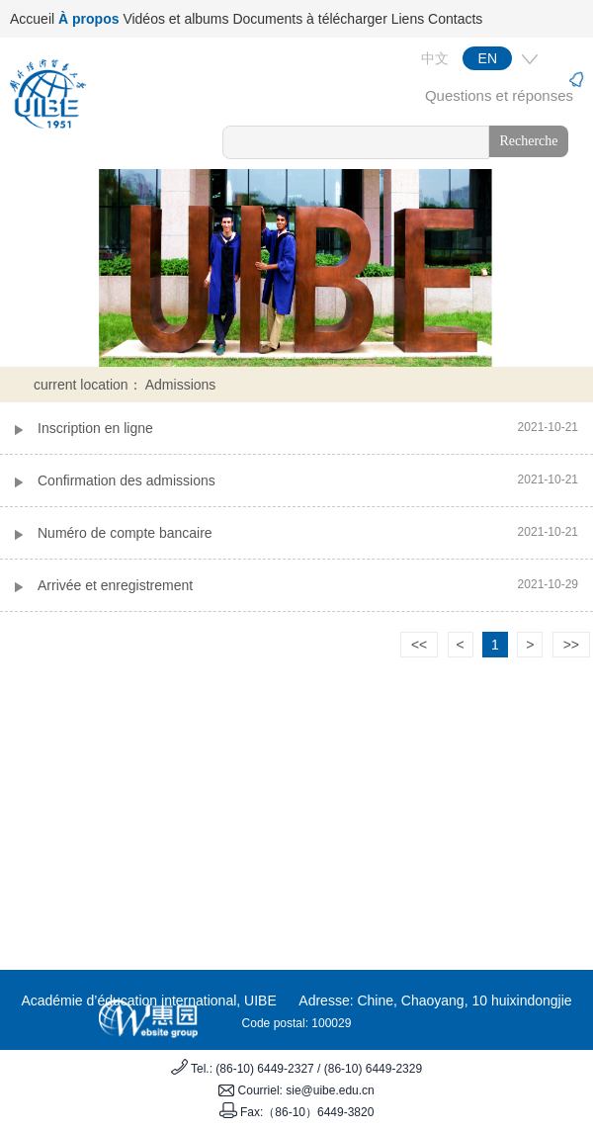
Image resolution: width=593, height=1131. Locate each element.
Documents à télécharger (309, 19)
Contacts (455, 19)
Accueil (32, 19)
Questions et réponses (499, 95)
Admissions (180, 384)
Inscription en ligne (95, 428)
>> (571, 644)
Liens (407, 19)
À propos (88, 19)
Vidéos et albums (175, 19)
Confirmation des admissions (126, 480)
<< (419, 644)
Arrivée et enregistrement (115, 585)
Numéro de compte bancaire (125, 533)
